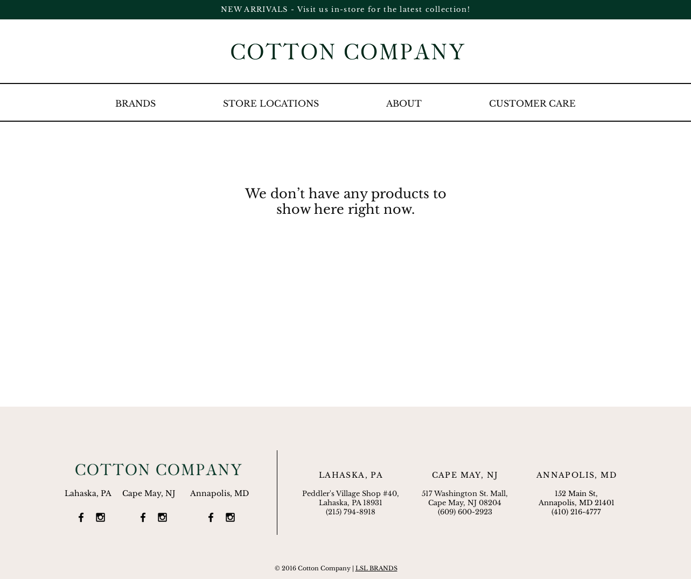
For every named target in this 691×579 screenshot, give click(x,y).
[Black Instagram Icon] (100, 517)
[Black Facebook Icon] (81, 517)
